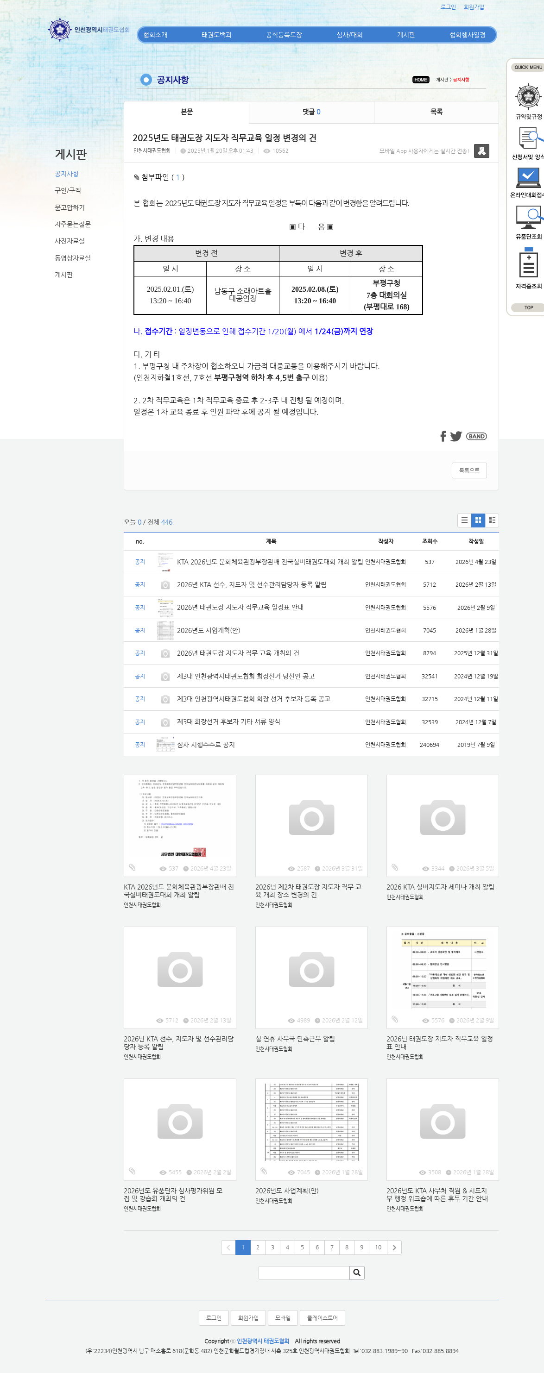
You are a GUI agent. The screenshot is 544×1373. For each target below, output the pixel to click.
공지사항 (67, 173)
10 (378, 1247)
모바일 (283, 1318)
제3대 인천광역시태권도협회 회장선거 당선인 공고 (246, 676)
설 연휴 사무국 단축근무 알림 (295, 1038)
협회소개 (155, 34)
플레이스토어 (322, 1318)
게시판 (406, 34)
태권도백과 (217, 34)
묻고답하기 (70, 207)
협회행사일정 (467, 34)
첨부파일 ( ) (159, 177)
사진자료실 (70, 241)
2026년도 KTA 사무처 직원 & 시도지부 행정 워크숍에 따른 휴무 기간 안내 (437, 1194)
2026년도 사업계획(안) (208, 630)
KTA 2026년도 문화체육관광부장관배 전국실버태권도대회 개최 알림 (270, 561)
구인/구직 (68, 190)
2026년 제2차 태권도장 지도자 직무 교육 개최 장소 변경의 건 (308, 890)
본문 (187, 111)
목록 (436, 111)
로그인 (448, 7)
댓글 (311, 111)
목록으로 (469, 470)
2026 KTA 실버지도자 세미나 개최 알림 (440, 886)
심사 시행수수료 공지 (206, 744)
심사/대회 (349, 34)
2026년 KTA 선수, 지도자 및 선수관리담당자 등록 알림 (252, 584)
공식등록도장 (284, 34)
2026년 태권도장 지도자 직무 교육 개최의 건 (238, 653)
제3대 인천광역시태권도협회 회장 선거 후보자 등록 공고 (253, 698)
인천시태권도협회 (152, 151)
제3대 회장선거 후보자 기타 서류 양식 (228, 721)
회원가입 (474, 7)
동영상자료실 (73, 258)
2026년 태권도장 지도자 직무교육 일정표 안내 (240, 607)
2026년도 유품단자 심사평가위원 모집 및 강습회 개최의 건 (173, 1194)
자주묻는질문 (73, 224)
